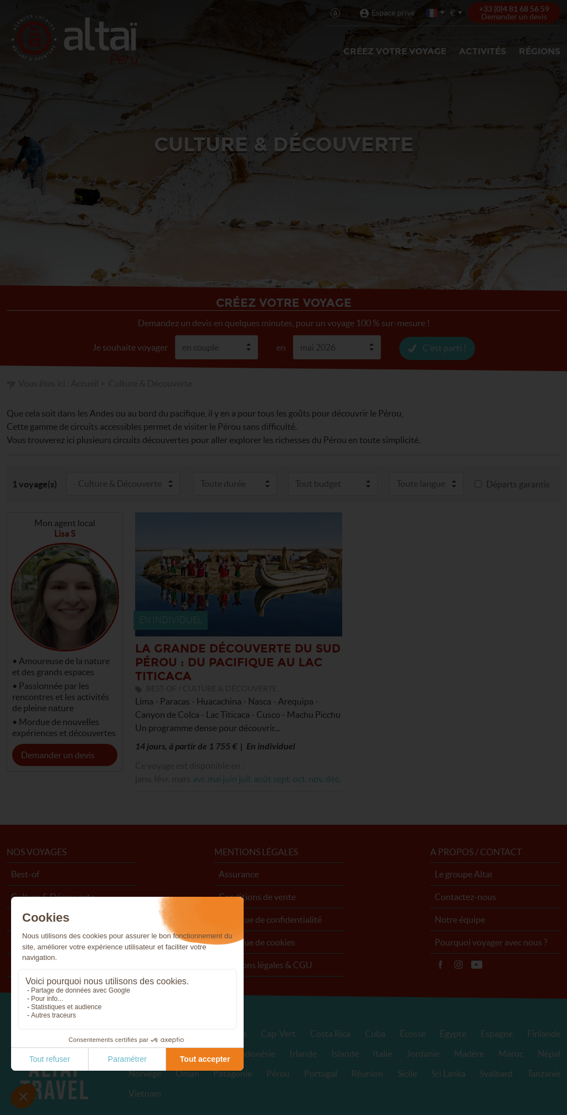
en (281, 347)
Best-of (25, 873)
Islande (345, 1053)
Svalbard (496, 1073)
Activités (482, 51)
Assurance (239, 873)
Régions (539, 51)
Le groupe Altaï (463, 873)
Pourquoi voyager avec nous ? (491, 942)
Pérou (278, 1073)
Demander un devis (58, 754)
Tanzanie (543, 1073)
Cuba (375, 1033)
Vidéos (476, 964)
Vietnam (144, 1093)
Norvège (144, 1073)
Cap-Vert (278, 1033)
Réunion (367, 1073)
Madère (469, 1053)
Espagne (497, 1033)
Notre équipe (460, 919)
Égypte (453, 1033)
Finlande (543, 1033)
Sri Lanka (448, 1073)
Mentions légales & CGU (265, 964)
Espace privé (393, 12)
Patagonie (232, 1073)
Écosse (413, 1033)
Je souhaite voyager (130, 347)
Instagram (458, 964)
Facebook (440, 964)
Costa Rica (330, 1033)
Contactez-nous (465, 896)
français (432, 13)
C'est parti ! (444, 347)
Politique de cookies (257, 942)
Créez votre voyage (394, 51)
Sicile (407, 1073)
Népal (549, 1053)
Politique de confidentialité (270, 919)
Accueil (85, 383)
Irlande (303, 1053)
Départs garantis (518, 484)
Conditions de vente (257, 896)
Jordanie (423, 1053)
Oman (187, 1073)
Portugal (320, 1073)
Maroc (510, 1053)
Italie (382, 1053)
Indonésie (256, 1053)
